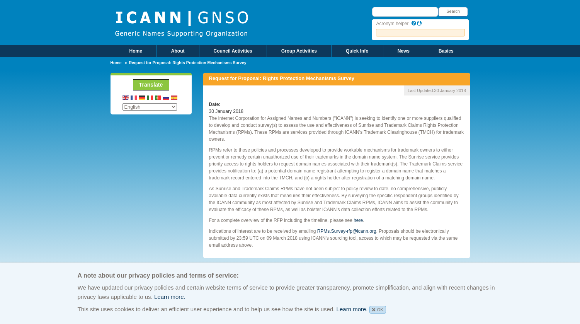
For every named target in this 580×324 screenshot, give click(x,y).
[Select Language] (149, 107)
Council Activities (233, 51)
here (358, 220)
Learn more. (169, 296)
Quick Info (357, 51)
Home (135, 51)
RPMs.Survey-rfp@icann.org (346, 231)
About (178, 51)
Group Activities (299, 51)
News (404, 51)
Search (453, 11)
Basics (446, 51)
